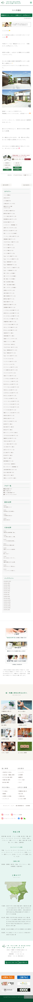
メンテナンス (6, 798)
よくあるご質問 (22, 798)
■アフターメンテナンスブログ (10, 494)
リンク (12, 805)
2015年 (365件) (7, 602)
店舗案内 (20, 777)
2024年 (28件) (7, 585)
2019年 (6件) (6, 594)
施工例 (17, 163)
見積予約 (17, 170)
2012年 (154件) (7, 607)
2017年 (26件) (7, 598)
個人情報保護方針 (20, 805)
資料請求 (17, 167)
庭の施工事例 (6, 782)
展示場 (7, 163)
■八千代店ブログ (7, 490)
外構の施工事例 (6, 780)
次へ (26, 185)
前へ (6, 185)
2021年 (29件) (7, 590)
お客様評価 (17, 165)
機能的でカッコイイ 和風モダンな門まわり (16, 15)
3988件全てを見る (7, 772)
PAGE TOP (29, 996)
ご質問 (7, 170)
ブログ (20, 782)
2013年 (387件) (7, 605)
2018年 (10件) (7, 596)
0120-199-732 (12, 962)
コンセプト (21, 772)
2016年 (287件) (7, 600)
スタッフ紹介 (21, 780)
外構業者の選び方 (22, 791)
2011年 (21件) (7, 609)
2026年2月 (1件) (7, 581)
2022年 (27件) (7, 588)
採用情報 (28, 805)
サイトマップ (6, 805)
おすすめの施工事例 (7, 777)
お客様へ (7, 167)
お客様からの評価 (7, 796)
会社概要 (20, 775)
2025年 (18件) (7, 583)
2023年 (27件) (7, 587)
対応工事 (20, 793)
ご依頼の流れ (7, 165)
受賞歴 (4, 793)
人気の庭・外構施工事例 (8, 775)
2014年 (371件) (7, 604)
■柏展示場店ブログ (8, 488)
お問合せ (24, 962)
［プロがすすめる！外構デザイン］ (22, 175)
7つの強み (5, 791)
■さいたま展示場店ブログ (9, 492)
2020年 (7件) (7, 592)
